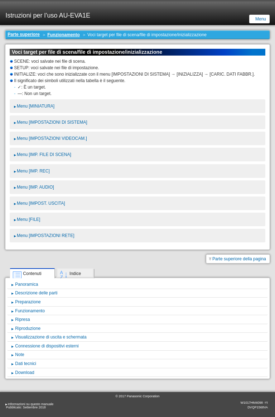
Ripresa (22, 319)
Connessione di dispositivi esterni (46, 346)
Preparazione (27, 301)
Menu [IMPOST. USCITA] (41, 203)
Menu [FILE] (28, 219)
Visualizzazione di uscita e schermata (50, 337)
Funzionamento (63, 34)
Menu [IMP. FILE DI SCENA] (44, 154)
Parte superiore (24, 34)
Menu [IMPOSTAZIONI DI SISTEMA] (52, 122)
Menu (260, 19)
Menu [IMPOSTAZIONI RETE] (45, 235)
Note (19, 354)
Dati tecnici (25, 363)
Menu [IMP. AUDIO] (35, 187)
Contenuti (32, 273)
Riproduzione (27, 328)
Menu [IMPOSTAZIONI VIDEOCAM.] (52, 138)
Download (24, 372)
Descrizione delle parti (36, 292)
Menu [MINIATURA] (35, 106)
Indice (75, 273)
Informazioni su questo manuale (31, 404)
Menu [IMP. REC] (33, 171)
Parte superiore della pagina (239, 258)
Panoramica (26, 284)
